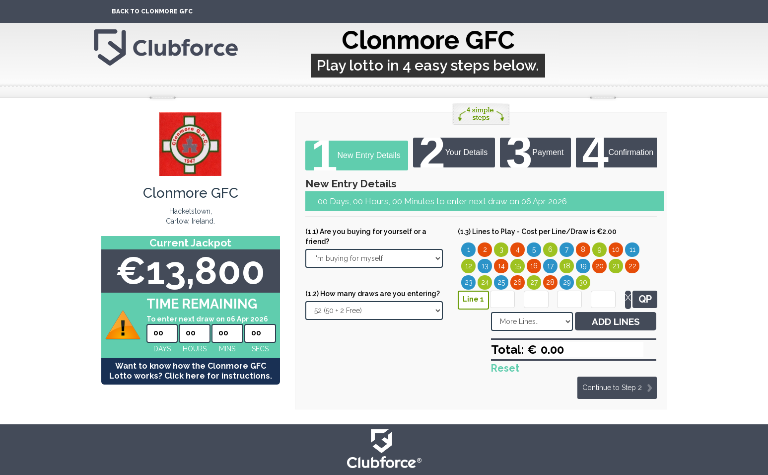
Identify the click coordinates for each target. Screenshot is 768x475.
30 (583, 282)
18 (566, 266)
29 (567, 282)
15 (517, 266)
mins (227, 349)
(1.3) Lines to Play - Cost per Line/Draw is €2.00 (537, 232)
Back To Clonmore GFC (152, 11)
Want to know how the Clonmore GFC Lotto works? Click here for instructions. (190, 371)
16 (534, 266)
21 (616, 266)
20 (599, 266)
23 (469, 282)
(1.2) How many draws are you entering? (372, 294)
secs (260, 349)
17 (550, 266)
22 (632, 266)
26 (517, 282)
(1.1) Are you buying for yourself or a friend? (365, 236)
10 (616, 249)
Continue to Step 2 (612, 388)
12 (468, 266)
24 (485, 282)
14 (501, 266)
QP (645, 299)
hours (195, 349)
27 (534, 282)
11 (632, 249)
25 (501, 282)
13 (485, 266)
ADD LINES (616, 321)
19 (583, 266)
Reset (505, 368)
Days (162, 349)
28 (550, 282)
